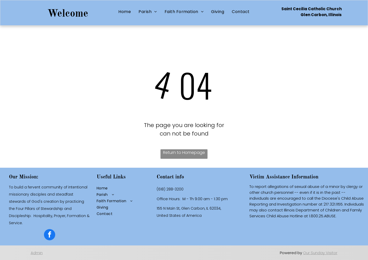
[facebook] (49, 235)
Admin (37, 252)
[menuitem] (124, 11)
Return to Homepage (184, 152)
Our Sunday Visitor (320, 252)
